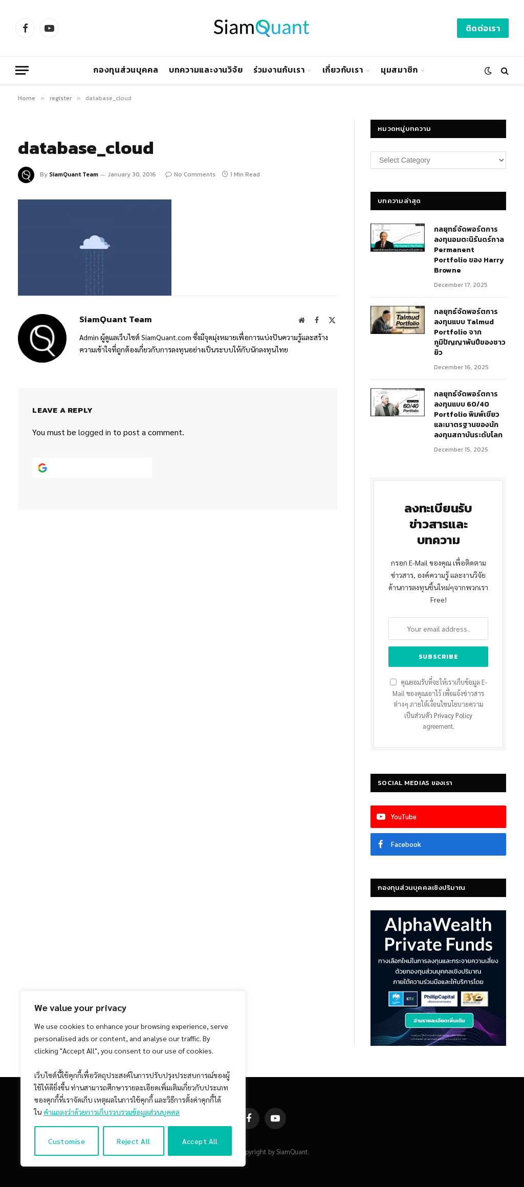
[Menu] (22, 70)
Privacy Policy (453, 715)
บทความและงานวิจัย (206, 70)
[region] (133, 1079)
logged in (94, 432)
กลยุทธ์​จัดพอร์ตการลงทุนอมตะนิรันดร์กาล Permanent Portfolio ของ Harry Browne (469, 250)
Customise (66, 1141)
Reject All (133, 1141)
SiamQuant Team (73, 174)
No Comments (190, 174)
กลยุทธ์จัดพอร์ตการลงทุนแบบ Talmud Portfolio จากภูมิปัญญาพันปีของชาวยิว (470, 332)
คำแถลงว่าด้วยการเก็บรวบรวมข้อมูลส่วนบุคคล (111, 1111)
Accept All (200, 1141)
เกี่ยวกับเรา (342, 70)
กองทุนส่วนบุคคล (125, 70)
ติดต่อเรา (483, 28)
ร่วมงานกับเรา (279, 70)
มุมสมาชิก (399, 70)
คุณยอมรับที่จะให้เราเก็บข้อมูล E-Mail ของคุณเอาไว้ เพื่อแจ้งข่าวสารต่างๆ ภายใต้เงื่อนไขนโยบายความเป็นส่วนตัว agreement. (438, 704)
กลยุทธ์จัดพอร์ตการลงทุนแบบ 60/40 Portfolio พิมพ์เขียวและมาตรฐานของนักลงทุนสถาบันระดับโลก (468, 414)
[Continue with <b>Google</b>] (92, 468)
